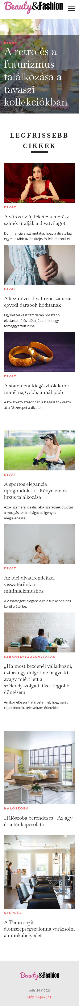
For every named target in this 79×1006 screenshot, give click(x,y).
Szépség (13, 913)
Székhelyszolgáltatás (29, 657)
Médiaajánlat (39, 997)
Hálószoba (16, 808)
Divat (11, 43)
